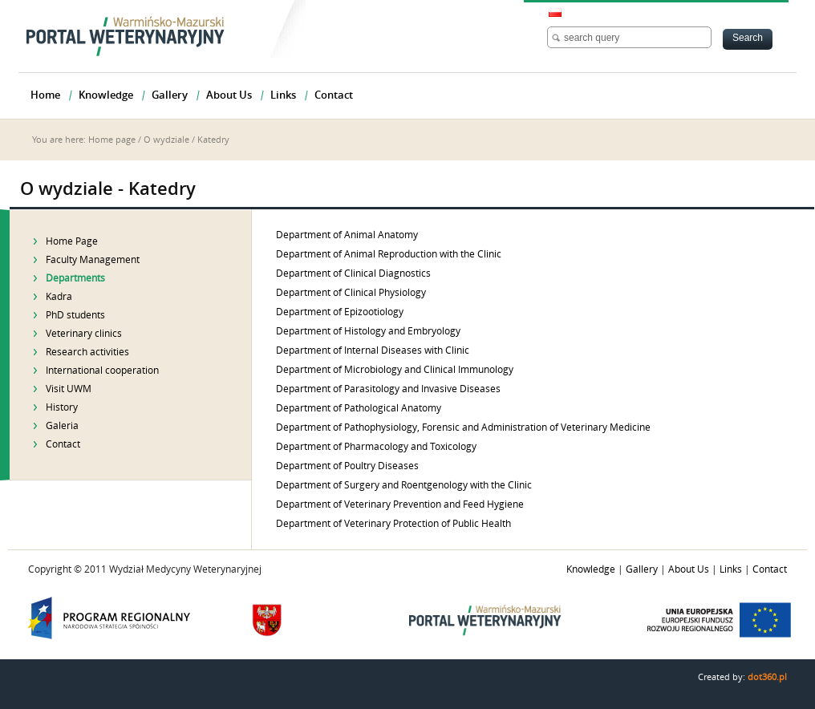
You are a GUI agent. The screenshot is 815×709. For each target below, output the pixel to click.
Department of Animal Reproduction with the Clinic (388, 254)
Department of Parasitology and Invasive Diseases (388, 389)
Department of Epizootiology (339, 312)
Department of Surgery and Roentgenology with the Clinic (404, 485)
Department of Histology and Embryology (368, 331)
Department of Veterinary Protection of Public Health (393, 523)
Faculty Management (93, 259)
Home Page (72, 241)
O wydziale (166, 140)
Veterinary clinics (84, 333)
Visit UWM (68, 389)
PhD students (75, 315)
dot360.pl (767, 677)
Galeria (62, 425)
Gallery (642, 569)
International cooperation (102, 370)
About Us (688, 569)
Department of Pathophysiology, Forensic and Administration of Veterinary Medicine (463, 427)
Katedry (213, 140)
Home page (112, 140)
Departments (75, 278)
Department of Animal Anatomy (347, 235)
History (62, 407)
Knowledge (590, 569)
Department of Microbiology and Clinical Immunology (394, 369)
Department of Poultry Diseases (347, 466)
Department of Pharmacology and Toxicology (376, 446)
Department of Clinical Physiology (351, 292)
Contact (63, 444)
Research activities (87, 352)
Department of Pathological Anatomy (358, 408)
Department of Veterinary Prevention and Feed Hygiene (400, 504)
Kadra (59, 296)
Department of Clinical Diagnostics (353, 273)
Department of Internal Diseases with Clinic (372, 350)
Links (731, 569)
